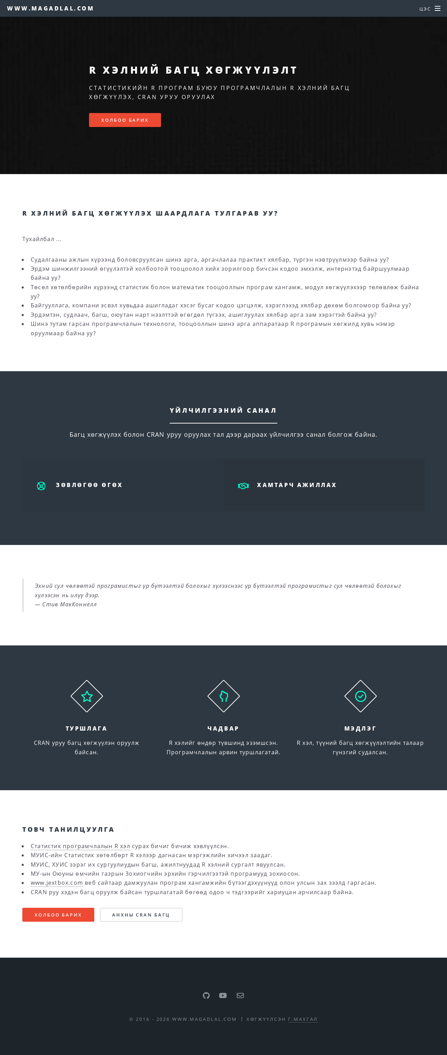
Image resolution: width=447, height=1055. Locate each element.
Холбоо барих (125, 120)
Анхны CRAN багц (141, 915)
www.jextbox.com (57, 882)
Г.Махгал (303, 1019)
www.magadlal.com (50, 8)
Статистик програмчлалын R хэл (80, 846)
